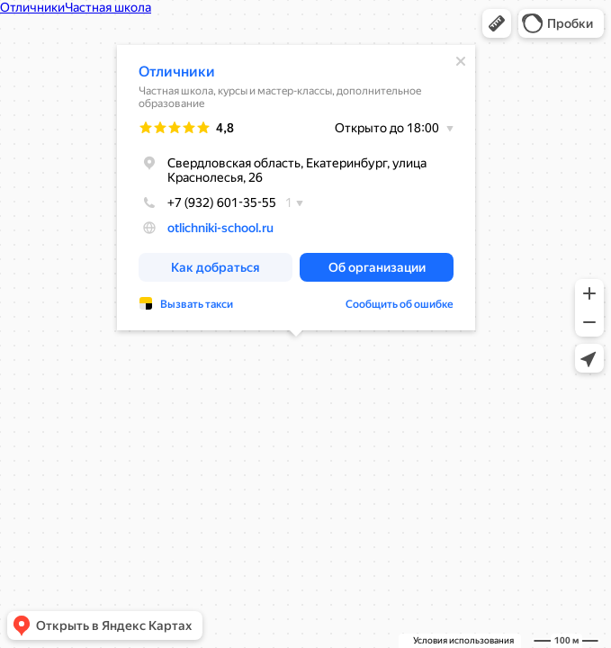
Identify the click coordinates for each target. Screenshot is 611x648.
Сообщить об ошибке (400, 304)
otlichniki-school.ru (220, 227)
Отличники (177, 71)
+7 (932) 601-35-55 (207, 202)
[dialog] (296, 187)
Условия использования (463, 640)
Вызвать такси (196, 304)
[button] (496, 23)
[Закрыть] (461, 61)
